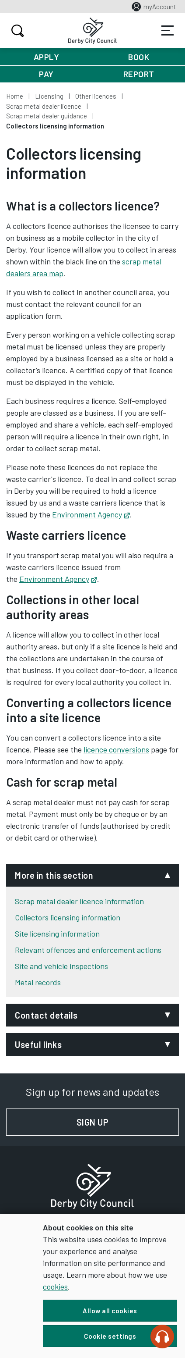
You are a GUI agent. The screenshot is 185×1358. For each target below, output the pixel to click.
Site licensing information (57, 933)
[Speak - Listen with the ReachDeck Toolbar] (162, 1336)
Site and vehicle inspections (61, 966)
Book (138, 57)
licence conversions (116, 749)
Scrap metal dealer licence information (79, 901)
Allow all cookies (110, 1311)
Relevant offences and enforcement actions (88, 950)
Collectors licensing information (67, 917)
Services (167, 30)
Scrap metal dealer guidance (46, 116)
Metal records (38, 982)
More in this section (54, 875)
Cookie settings (110, 1336)
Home (14, 96)
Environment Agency (91, 514)
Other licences (95, 96)
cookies (55, 1286)
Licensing (49, 96)
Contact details (46, 1015)
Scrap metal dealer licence (43, 106)
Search (16, 30)
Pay (46, 74)
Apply (46, 57)
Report (138, 74)
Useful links (38, 1044)
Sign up (128, 1122)
